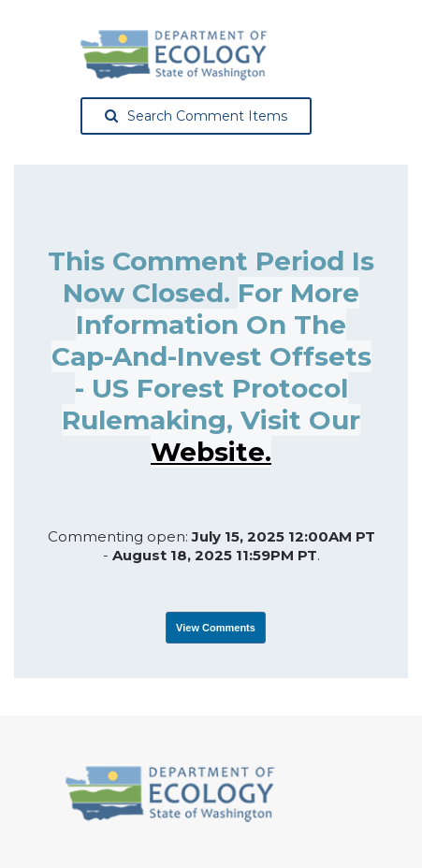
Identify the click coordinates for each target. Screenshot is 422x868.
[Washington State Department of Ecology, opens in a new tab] (174, 55)
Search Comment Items (196, 116)
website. (211, 452)
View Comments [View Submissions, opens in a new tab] (215, 627)
